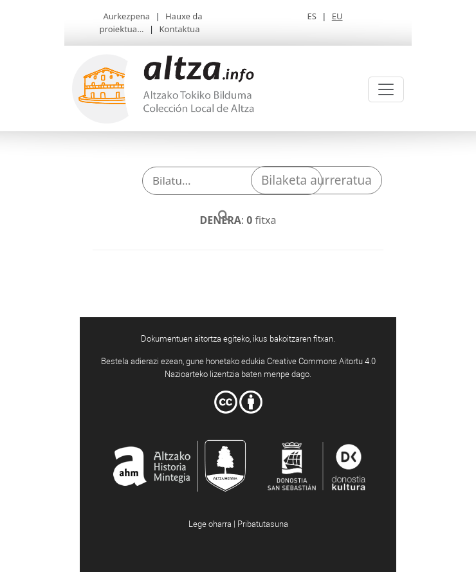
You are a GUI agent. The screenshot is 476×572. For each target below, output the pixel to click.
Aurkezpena (126, 16)
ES (311, 16)
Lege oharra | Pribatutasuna (238, 524)
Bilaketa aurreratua (316, 180)
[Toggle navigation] (386, 89)
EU (337, 16)
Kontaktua (180, 29)
